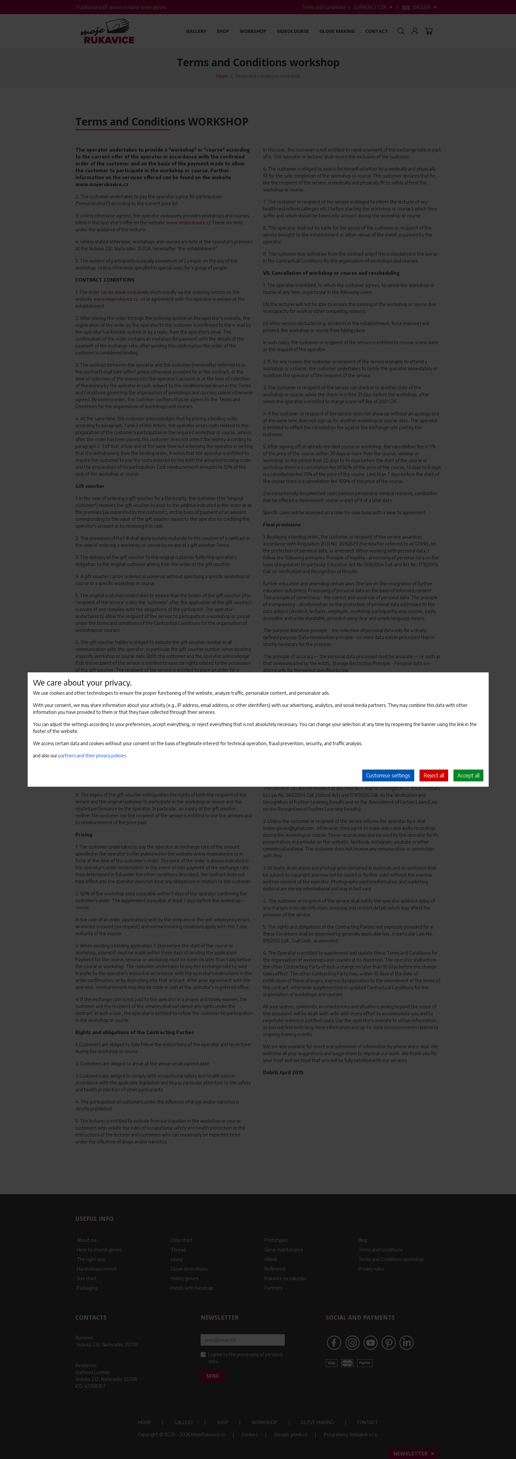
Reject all (433, 775)
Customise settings (388, 775)
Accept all (468, 775)
